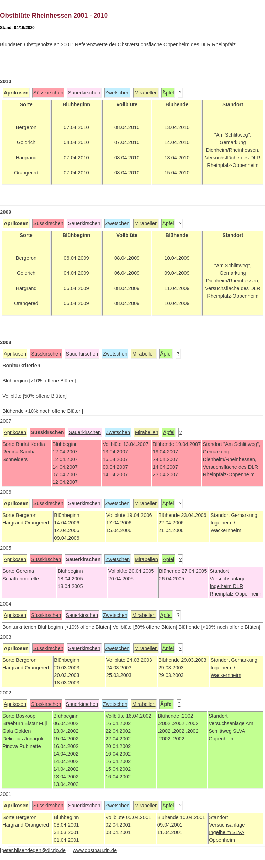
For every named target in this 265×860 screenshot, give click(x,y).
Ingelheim (221, 586)
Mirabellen (146, 93)
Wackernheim (226, 675)
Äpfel (168, 93)
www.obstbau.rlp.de (95, 850)
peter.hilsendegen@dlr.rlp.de (33, 850)
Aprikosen (15, 354)
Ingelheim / (223, 667)
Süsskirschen (48, 93)
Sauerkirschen (84, 93)
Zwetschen (117, 93)
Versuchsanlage (227, 578)
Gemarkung (244, 660)
